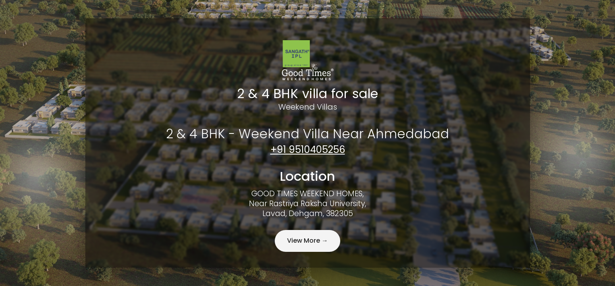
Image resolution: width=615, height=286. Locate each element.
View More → (307, 240)
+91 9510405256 (307, 149)
